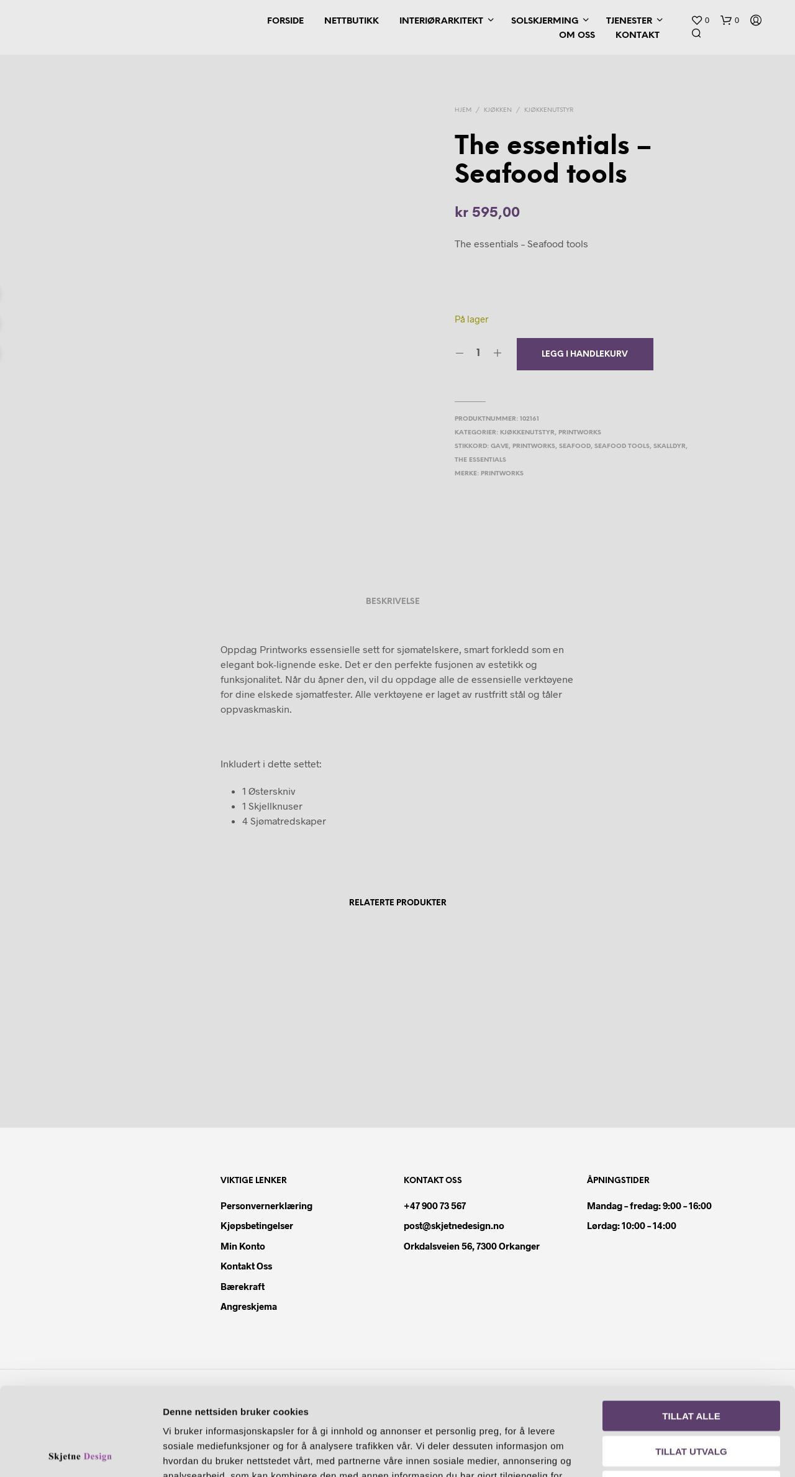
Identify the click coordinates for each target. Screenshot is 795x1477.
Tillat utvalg (691, 1363)
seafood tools (622, 446)
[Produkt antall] (479, 353)
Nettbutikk (351, 21)
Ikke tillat (691, 1397)
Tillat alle (691, 1327)
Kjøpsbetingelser (256, 1225)
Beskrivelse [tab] (393, 602)
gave (500, 446)
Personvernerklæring (266, 1205)
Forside (285, 21)
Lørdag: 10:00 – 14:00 (631, 1225)
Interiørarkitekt (441, 21)
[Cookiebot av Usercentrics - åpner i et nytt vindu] (80, 1452)
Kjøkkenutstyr (548, 110)
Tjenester (629, 21)
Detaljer (713, 1452)
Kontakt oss (246, 1265)
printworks (533, 446)
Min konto (242, 1245)
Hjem (463, 110)
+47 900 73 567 (435, 1205)
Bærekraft (242, 1286)
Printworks (579, 432)
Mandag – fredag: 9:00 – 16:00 (649, 1205)
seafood (575, 446)
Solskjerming (544, 21)
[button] (700, 20)
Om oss (577, 35)
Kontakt (638, 35)
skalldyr (669, 446)
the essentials (480, 460)
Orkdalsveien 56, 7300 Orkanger (472, 1245)
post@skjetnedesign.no (454, 1225)
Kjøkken (498, 110)
